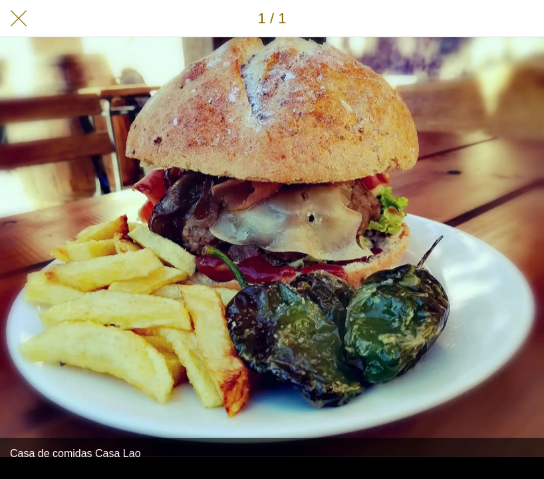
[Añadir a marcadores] (525, 19)
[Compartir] (491, 19)
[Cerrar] (19, 19)
